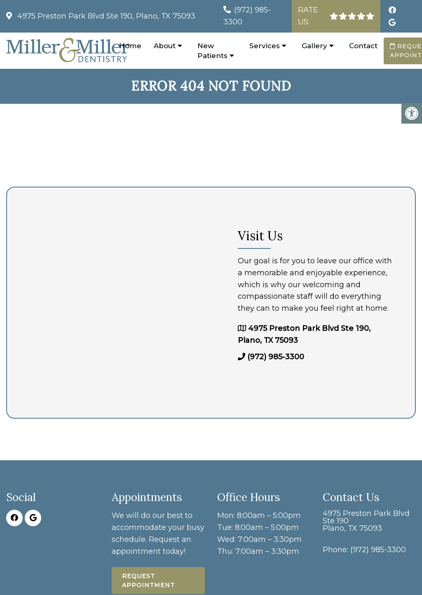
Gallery (314, 46)
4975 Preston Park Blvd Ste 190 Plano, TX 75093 (366, 521)
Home (130, 46)
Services (264, 46)
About (165, 46)
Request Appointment (148, 580)
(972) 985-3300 (275, 356)
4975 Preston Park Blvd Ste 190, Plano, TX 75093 (105, 16)
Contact (363, 46)
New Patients (212, 51)
